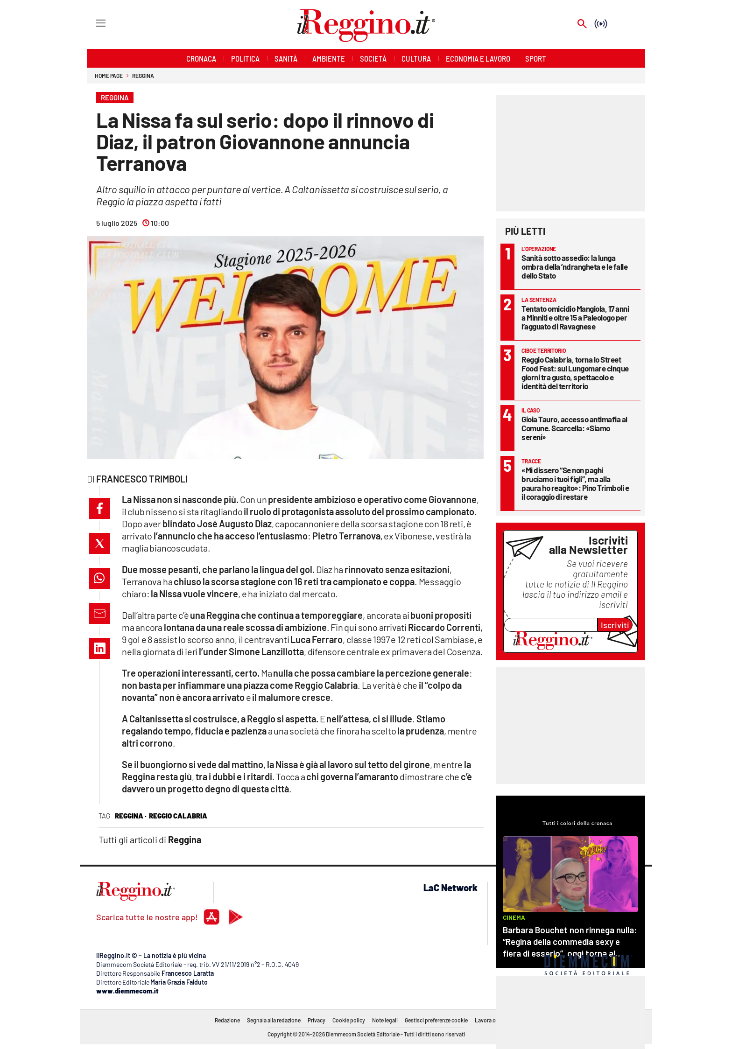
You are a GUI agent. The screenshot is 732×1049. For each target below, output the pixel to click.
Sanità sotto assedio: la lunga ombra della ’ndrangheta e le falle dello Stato (574, 266)
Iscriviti (615, 625)
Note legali (385, 1020)
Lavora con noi (493, 1020)
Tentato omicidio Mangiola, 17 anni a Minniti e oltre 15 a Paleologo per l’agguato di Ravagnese (575, 317)
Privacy (316, 1020)
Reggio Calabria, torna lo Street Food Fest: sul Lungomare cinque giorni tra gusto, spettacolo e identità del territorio (575, 373)
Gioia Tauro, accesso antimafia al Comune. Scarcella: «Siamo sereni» (574, 427)
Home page (109, 75)
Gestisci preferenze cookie (436, 1020)
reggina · (131, 815)
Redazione (227, 1020)
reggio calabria (178, 815)
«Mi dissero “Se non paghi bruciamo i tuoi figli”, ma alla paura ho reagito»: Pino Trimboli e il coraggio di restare (575, 483)
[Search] (582, 24)
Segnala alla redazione (274, 1020)
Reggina (143, 75)
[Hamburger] (92, 22)
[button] (99, 508)
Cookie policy (348, 1020)
